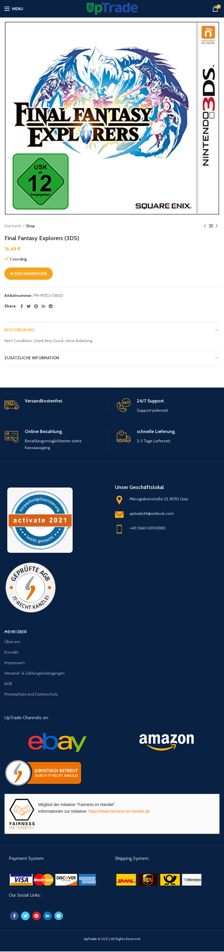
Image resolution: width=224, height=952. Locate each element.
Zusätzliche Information (31, 357)
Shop (30, 226)
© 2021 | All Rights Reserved (112, 939)
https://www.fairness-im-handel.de (119, 811)
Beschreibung (19, 329)
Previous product (205, 226)
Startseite (13, 226)
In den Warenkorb (28, 273)
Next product (216, 226)
